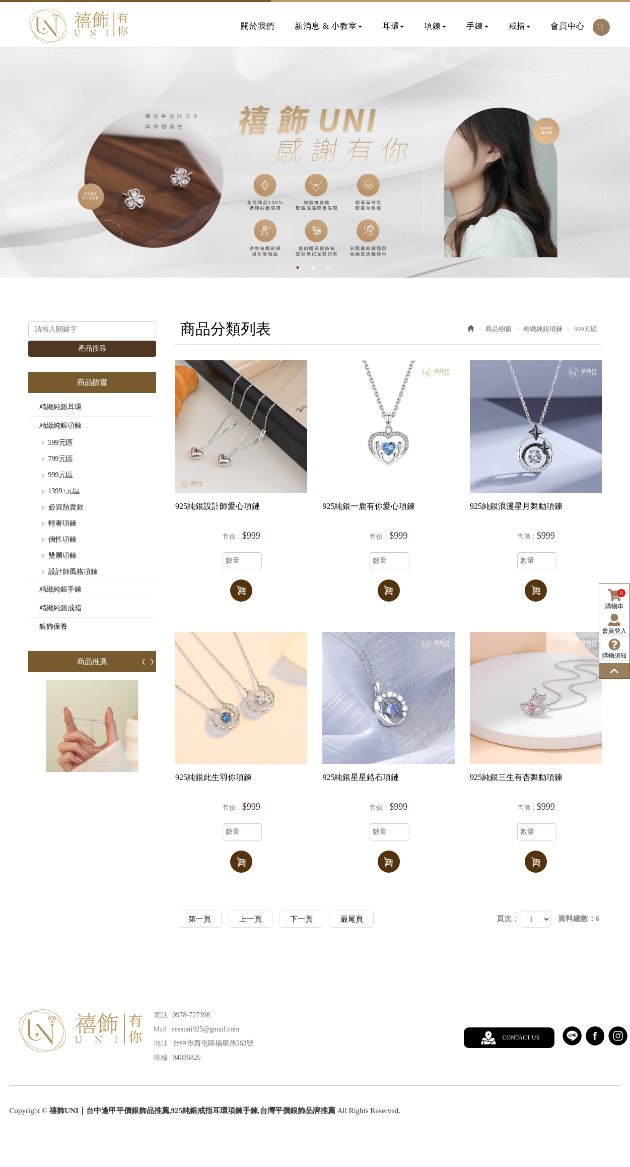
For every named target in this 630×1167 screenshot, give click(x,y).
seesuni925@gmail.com (206, 1029)
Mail (160, 1029)
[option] (315, 162)
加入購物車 (241, 590)
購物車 (615, 599)
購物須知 (614, 648)
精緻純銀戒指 (60, 608)
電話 (161, 1015)
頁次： (508, 919)
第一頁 (199, 919)
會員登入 (614, 624)
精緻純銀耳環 (60, 407)
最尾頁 (351, 919)
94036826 (187, 1057)
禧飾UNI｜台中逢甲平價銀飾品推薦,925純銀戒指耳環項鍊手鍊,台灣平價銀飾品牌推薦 (78, 26)
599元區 (60, 442)
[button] (601, 27)
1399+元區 (64, 491)
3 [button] (335, 268)
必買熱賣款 (66, 507)
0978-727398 (192, 1015)
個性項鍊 (62, 539)
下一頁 (301, 919)
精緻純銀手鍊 (60, 589)
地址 (161, 1043)
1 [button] (305, 268)
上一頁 (250, 919)
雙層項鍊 (62, 555)
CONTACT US (521, 1037)
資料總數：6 (579, 919)
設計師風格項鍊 (73, 571)
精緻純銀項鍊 (60, 425)
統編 (161, 1057)
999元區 (60, 475)
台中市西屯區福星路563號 (213, 1043)
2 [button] (320, 268)
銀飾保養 (53, 626)
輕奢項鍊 (62, 523)
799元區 (60, 459)
